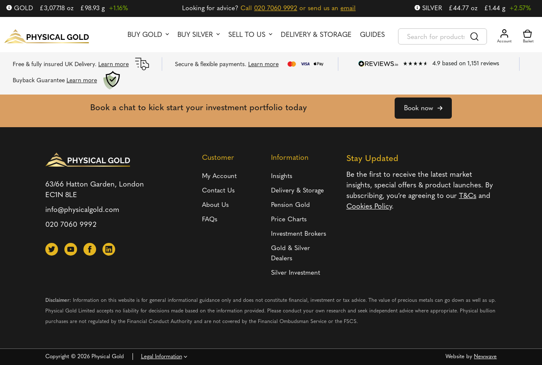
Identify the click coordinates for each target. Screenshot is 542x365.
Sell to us (246, 35)
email (348, 9)
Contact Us (218, 191)
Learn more (113, 64)
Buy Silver (195, 35)
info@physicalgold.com (82, 210)
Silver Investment (295, 273)
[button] (51, 249)
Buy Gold (144, 35)
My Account (219, 176)
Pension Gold (290, 205)
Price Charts (289, 220)
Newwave (485, 356)
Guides (372, 35)
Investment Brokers (298, 234)
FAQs (209, 220)
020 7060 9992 (275, 9)
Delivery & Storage (316, 35)
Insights (281, 176)
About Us (215, 205)
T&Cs (467, 196)
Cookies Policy (369, 206)
